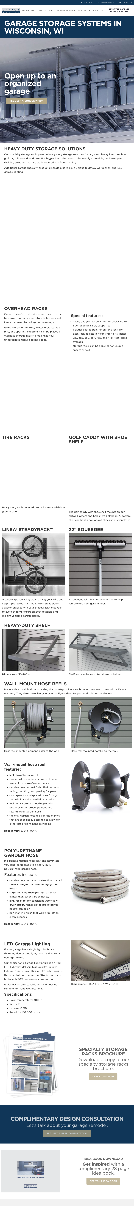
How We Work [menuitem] (98, 1157)
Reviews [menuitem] (95, 1146)
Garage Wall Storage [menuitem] (75, 1151)
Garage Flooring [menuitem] (77, 1142)
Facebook (122, 1142)
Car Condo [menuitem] (74, 1178)
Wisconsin (86, 2)
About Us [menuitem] (95, 1153)
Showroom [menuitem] (96, 1142)
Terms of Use (56, 1189)
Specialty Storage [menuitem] (77, 1157)
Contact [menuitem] (95, 1150)
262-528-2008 (105, 2)
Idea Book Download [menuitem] (96, 1162)
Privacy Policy (41, 1189)
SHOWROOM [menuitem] (28, 10)
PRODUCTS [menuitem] (44, 10)
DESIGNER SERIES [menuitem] (64, 10)
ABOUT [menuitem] (96, 10)
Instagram (122, 1146)
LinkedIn (121, 1150)
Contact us (125, 2)
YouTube (121, 1157)
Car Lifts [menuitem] (73, 1160)
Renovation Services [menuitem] (74, 1165)
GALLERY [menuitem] (83, 10)
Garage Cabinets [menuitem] (77, 1146)
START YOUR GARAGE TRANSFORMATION (119, 10)
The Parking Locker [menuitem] (74, 1172)
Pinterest (121, 1153)
